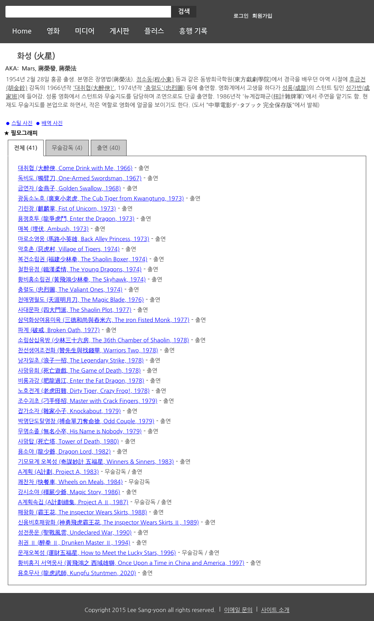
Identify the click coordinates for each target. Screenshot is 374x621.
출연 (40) (108, 148)
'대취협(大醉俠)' (93, 88)
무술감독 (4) (67, 148)
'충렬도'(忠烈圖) (164, 88)
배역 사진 (52, 123)
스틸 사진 (22, 123)
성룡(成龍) (295, 88)
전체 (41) (25, 148)
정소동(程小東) (155, 79)
